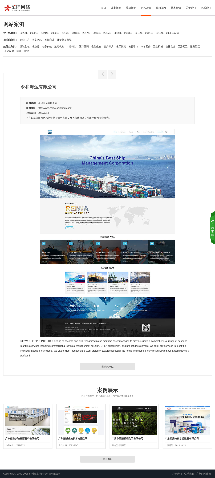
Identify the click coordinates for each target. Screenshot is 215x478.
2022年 (34, 33)
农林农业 (170, 46)
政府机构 (59, 46)
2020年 (55, 33)
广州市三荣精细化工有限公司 (127, 438)
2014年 (118, 33)
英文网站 (37, 39)
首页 (103, 7)
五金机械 (158, 46)
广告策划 (71, 46)
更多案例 (107, 459)
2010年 (160, 33)
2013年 (128, 33)
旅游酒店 (195, 46)
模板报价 (131, 7)
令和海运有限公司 (48, 103)
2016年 (97, 33)
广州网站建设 (203, 473)
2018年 (76, 33)
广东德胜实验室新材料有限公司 (22, 438)
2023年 (24, 33)
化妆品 (35, 46)
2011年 (149, 33)
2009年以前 (172, 33)
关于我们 (191, 7)
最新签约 (161, 7)
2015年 (107, 33)
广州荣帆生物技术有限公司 (73, 438)
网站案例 (146, 7)
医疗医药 (84, 46)
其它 (26, 51)
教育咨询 (133, 46)
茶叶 (19, 51)
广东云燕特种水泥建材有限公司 (182, 438)
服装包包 (25, 46)
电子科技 (47, 46)
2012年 (139, 33)
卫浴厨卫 (183, 46)
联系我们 (206, 7)
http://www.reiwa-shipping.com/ (55, 108)
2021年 (44, 33)
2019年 (65, 33)
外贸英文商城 (64, 39)
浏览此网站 (108, 366)
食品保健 (9, 51)
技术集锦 (176, 7)
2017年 (86, 33)
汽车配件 (146, 46)
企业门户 (25, 39)
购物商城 (49, 39)
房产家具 (108, 46)
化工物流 (121, 46)
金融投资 (96, 46)
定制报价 (116, 7)
